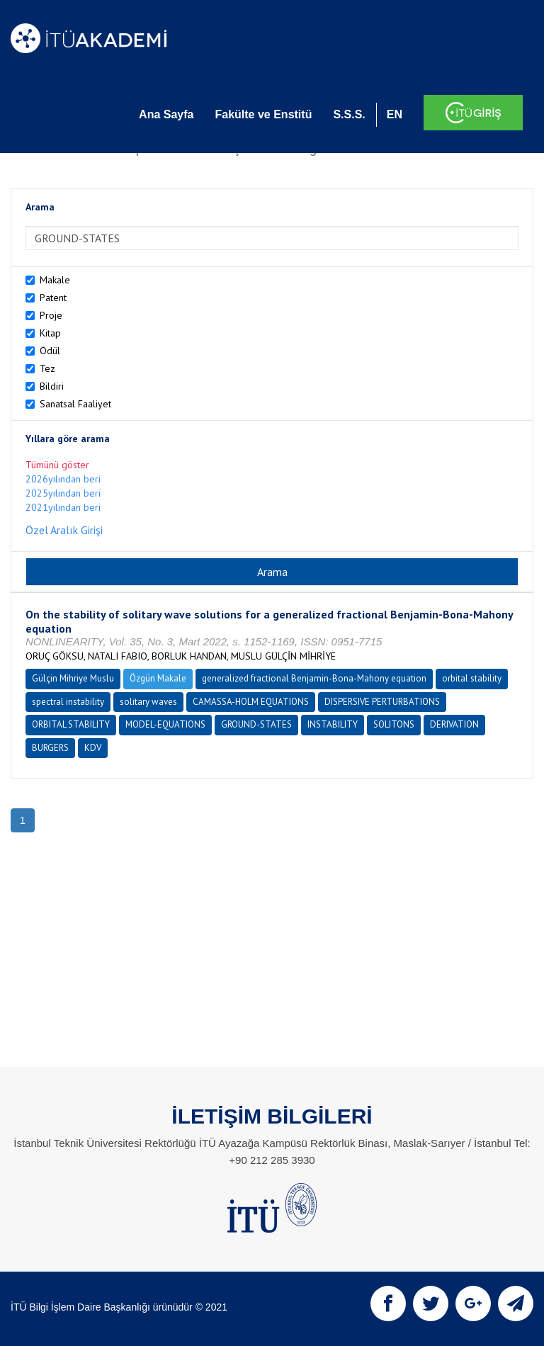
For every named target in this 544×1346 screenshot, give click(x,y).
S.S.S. (349, 114)
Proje (51, 315)
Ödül (50, 350)
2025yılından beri (63, 493)
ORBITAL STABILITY (71, 724)
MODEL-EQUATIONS (165, 724)
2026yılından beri (63, 479)
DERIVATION (454, 724)
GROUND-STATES (256, 724)
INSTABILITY (332, 724)
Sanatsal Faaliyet (75, 403)
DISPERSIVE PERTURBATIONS (382, 702)
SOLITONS (393, 724)
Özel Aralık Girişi (64, 530)
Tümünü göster (57, 464)
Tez (47, 368)
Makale (55, 279)
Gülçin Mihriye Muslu (73, 678)
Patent (53, 297)
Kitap (50, 333)
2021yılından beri (63, 507)
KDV (92, 748)
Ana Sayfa (166, 114)
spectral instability (68, 702)
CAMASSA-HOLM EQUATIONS (251, 702)
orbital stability (472, 678)
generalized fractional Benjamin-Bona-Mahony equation (314, 678)
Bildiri (52, 386)
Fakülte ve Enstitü (263, 114)
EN (394, 114)
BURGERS (50, 748)
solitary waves (148, 702)
